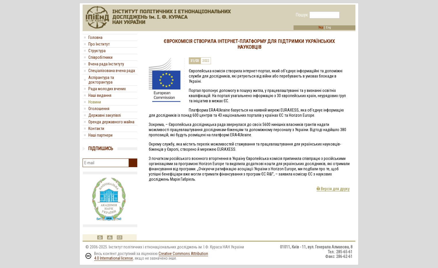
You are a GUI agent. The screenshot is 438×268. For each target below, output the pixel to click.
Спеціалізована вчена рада (111, 70)
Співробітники (100, 57)
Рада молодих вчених (107, 88)
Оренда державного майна (111, 122)
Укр (320, 27)
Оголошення (98, 108)
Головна (95, 37)
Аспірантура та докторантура (101, 79)
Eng (328, 27)
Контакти (96, 128)
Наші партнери (100, 135)
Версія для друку (333, 188)
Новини (94, 102)
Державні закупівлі (104, 115)
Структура (97, 50)
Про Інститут (99, 44)
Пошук (302, 15)
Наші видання (99, 95)
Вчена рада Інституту (106, 64)
